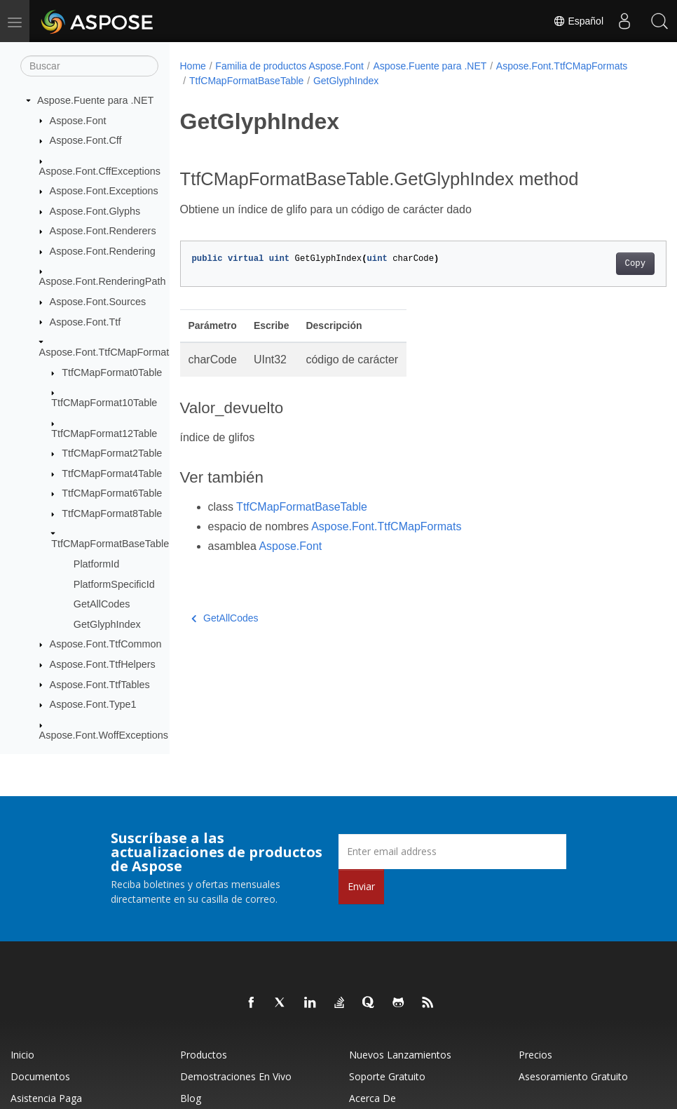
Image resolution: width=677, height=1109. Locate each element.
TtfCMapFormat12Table (104, 433)
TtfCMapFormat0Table (112, 372)
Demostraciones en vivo (236, 1076)
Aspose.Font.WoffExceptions (103, 735)
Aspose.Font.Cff (86, 140)
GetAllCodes (102, 604)
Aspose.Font (78, 120)
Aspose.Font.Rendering (103, 251)
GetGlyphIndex (107, 624)
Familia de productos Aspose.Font (289, 66)
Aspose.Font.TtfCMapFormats (107, 352)
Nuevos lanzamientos (400, 1054)
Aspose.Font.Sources (98, 301)
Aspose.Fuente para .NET (95, 100)
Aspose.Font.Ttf (85, 322)
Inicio (22, 1054)
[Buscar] (89, 65)
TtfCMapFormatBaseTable (110, 543)
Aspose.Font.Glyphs (95, 211)
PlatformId (97, 564)
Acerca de (372, 1098)
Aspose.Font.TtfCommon (106, 644)
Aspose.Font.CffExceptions (99, 171)
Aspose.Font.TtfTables (100, 684)
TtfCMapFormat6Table (112, 493)
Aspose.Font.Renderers (103, 230)
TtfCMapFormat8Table (112, 513)
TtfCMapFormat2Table (112, 453)
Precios (535, 1054)
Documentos (40, 1076)
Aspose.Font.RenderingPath (102, 281)
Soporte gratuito (387, 1076)
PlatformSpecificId (114, 584)
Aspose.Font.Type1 (93, 704)
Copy (601, 264)
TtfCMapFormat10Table (104, 402)
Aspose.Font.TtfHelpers (103, 664)
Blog (190, 1098)
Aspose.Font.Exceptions (104, 190)
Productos (203, 1054)
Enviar (361, 886)
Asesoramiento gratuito (573, 1076)
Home (193, 66)
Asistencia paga (46, 1098)
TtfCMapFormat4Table (112, 473)
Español (578, 21)
